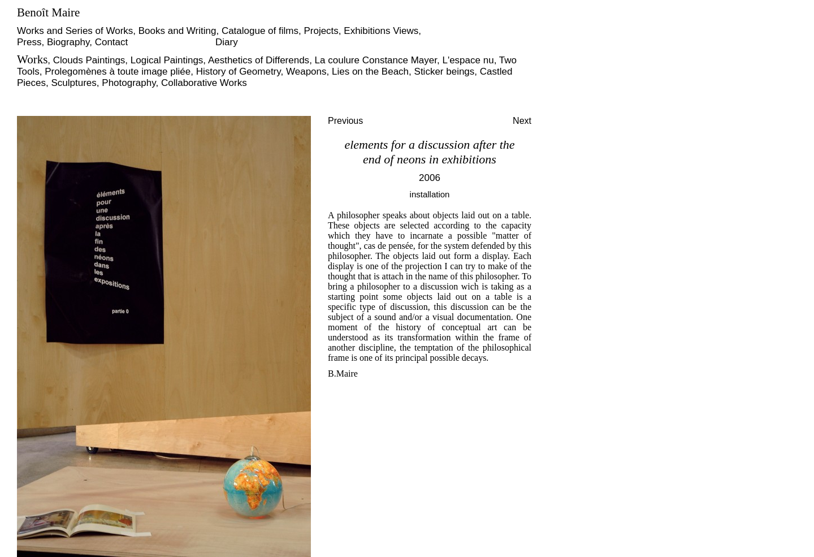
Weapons (306, 71)
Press (29, 42)
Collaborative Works (204, 82)
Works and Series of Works (75, 30)
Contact (111, 42)
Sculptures (74, 82)
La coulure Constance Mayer (376, 60)
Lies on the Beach (370, 71)
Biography (68, 42)
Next (522, 121)
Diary (226, 42)
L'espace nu (467, 60)
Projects (321, 30)
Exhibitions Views (381, 30)
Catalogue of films (260, 30)
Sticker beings (444, 71)
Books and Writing (177, 30)
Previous (345, 121)
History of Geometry (238, 71)
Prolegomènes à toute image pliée (117, 71)
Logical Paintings (167, 60)
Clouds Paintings (89, 60)
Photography (128, 82)
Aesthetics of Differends (258, 60)
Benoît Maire (48, 12)
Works (32, 59)
